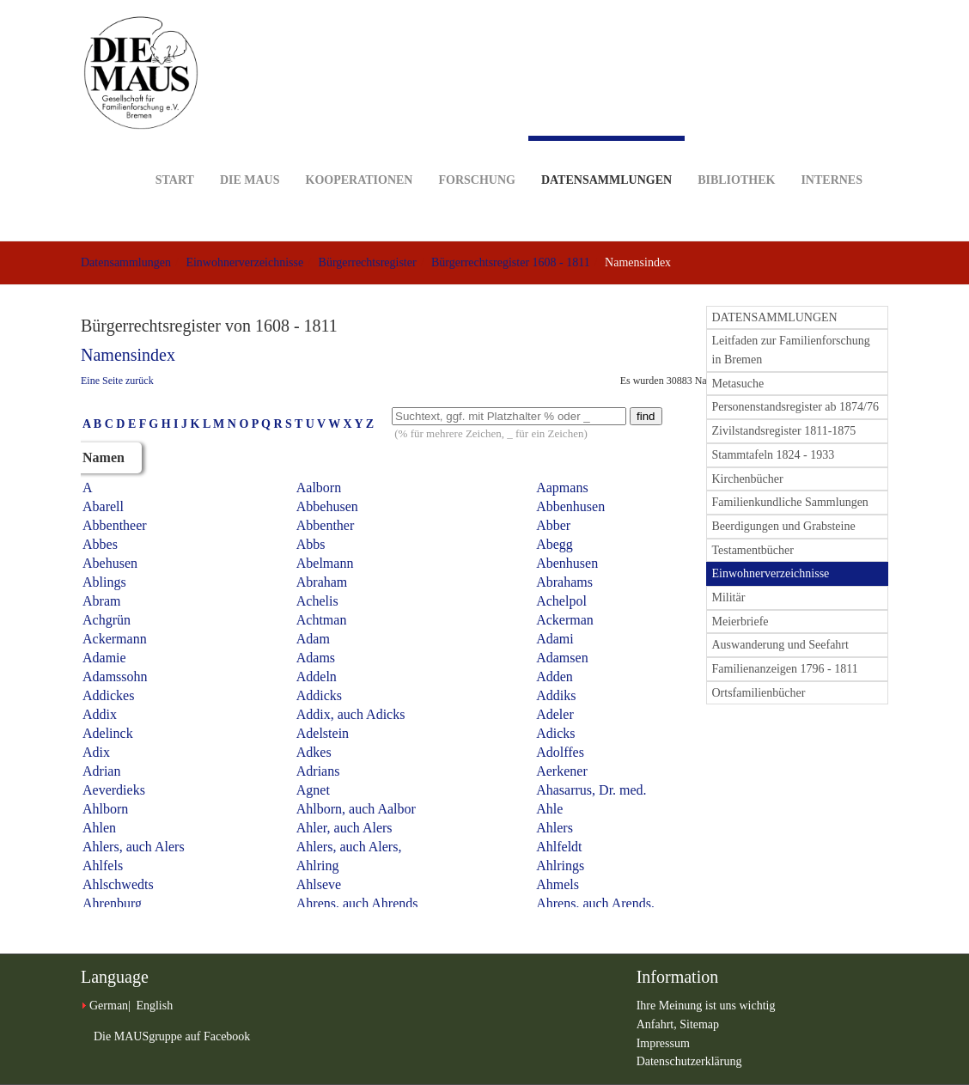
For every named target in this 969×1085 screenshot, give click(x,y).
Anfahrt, (658, 1024)
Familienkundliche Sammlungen (790, 502)
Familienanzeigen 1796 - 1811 (785, 668)
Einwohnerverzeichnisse (244, 262)
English (154, 1005)
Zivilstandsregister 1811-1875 (784, 430)
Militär (729, 597)
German (108, 1005)
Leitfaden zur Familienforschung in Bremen (791, 350)
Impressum (663, 1043)
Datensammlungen (606, 161)
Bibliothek (736, 153)
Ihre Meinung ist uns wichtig (706, 1005)
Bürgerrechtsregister (368, 262)
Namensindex (128, 354)
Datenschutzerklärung (689, 1061)
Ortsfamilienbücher (759, 692)
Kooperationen (359, 153)
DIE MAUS (250, 153)
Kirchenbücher (747, 478)
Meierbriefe (740, 621)
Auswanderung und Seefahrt (780, 644)
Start (175, 153)
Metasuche (738, 383)
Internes (831, 153)
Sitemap (699, 1024)
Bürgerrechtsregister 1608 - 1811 (510, 262)
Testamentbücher (753, 550)
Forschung (476, 153)
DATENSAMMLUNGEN (775, 317)
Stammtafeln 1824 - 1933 (773, 454)
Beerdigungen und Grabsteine (784, 526)
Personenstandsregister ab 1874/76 (795, 406)
